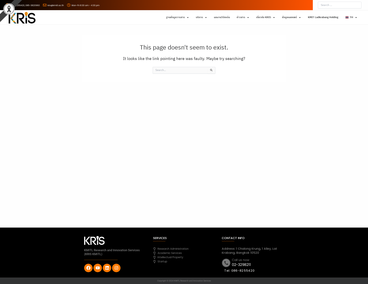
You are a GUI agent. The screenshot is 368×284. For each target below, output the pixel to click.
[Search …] (339, 5)
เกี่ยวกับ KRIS (265, 17)
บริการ (201, 17)
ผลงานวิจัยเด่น (222, 17)
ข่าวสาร (243, 17)
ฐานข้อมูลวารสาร (177, 17)
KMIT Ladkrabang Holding (323, 17)
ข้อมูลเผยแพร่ (291, 17)
